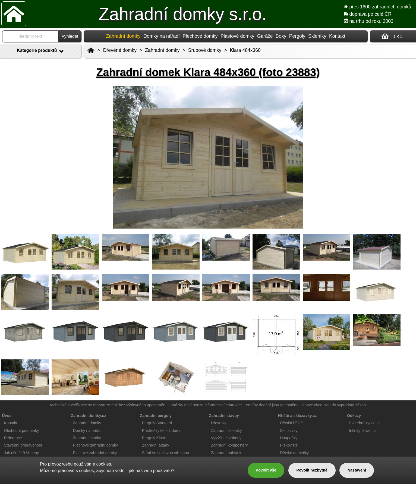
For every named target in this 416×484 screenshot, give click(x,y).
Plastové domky (237, 36)
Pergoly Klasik (154, 438)
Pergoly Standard (157, 423)
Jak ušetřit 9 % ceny (21, 453)
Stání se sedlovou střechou (165, 453)
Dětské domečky (294, 453)
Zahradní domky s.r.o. (183, 14)
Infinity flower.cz (363, 430)
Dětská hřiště (291, 423)
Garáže (265, 36)
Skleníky (317, 36)
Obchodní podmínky (21, 430)
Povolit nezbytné (311, 470)
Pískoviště (289, 445)
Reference (13, 438)
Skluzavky (289, 430)
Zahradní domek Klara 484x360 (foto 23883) (208, 72)
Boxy (281, 36)
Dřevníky (218, 423)
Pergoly (297, 36)
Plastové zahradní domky (95, 453)
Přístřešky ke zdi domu (162, 430)
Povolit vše (266, 470)
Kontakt (337, 36)
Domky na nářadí (161, 36)
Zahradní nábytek (226, 453)
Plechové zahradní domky (95, 445)
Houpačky (288, 438)
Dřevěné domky (120, 50)
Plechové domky (200, 36)
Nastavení (357, 470)
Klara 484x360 (245, 50)
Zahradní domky (162, 50)
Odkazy (354, 415)
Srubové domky (204, 50)
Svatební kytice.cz (364, 423)
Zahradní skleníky (226, 430)
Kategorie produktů (41, 51)
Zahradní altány (155, 445)
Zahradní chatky (87, 438)
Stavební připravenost (23, 445)
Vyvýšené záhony (226, 438)
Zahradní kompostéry (229, 445)
